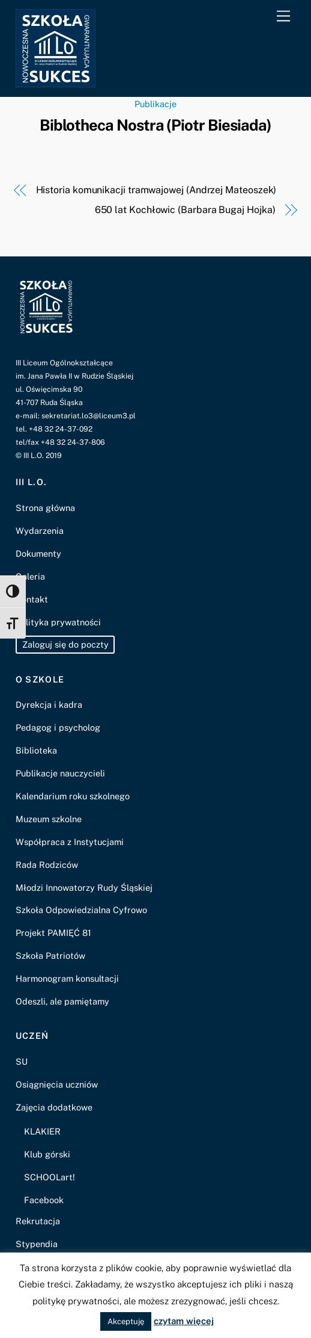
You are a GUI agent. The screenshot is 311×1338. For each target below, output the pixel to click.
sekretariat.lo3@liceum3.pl (88, 415)
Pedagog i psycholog (58, 727)
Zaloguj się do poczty (65, 645)
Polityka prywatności (58, 622)
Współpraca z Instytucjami (70, 842)
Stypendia (37, 1244)
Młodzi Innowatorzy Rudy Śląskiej (84, 887)
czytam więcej (184, 1321)
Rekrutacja (38, 1221)
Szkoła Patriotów (50, 955)
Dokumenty (38, 553)
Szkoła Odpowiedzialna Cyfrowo (81, 910)
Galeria (30, 576)
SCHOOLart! (49, 1177)
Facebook (44, 1200)
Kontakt (32, 599)
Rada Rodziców (47, 864)
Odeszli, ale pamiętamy (62, 1001)
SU (22, 1061)
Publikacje (155, 104)
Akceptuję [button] (125, 1321)
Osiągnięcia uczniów (57, 1084)
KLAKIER (42, 1131)
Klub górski (47, 1154)
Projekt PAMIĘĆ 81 (53, 933)
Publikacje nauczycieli (60, 773)
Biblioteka (36, 750)
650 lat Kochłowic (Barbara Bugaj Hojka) (185, 209)
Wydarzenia (40, 530)
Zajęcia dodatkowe (54, 1107)
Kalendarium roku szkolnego (73, 796)
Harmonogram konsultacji (67, 978)
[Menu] (283, 16)
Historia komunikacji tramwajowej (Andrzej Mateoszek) (156, 190)
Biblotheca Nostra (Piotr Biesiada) (155, 125)
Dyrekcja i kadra (49, 704)
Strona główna (45, 508)
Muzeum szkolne (49, 819)
